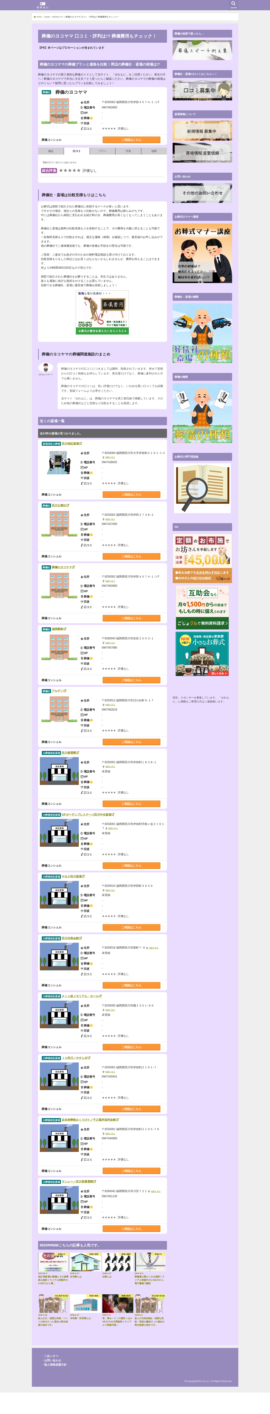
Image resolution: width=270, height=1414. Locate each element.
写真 (128, 150)
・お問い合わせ (51, 1381)
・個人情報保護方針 (54, 1386)
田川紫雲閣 (76, 762)
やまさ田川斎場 (81, 889)
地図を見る (111, 459)
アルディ (64, 698)
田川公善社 (66, 508)
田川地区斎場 (78, 444)
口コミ (77, 150)
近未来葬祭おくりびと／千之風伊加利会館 (107, 1139)
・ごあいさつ (49, 1377)
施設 (50, 150)
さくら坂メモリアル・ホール (95, 1012)
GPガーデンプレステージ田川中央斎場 (104, 825)
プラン (102, 150)
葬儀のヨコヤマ (71, 571)
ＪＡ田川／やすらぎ (85, 1075)
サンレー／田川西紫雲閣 (90, 1202)
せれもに (205, 1402)
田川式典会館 (78, 952)
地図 (154, 150)
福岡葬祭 (64, 635)
